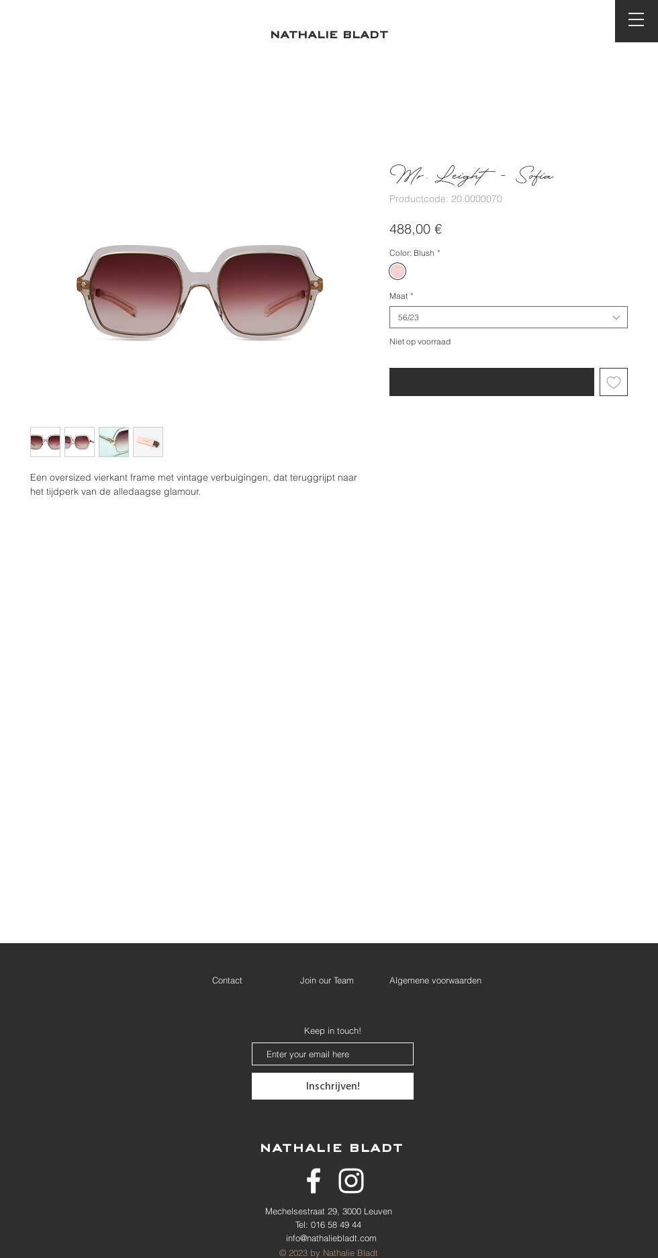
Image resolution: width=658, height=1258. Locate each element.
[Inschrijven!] (333, 1086)
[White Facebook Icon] (313, 1181)
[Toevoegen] (614, 382)
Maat (401, 296)
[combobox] (508, 317)
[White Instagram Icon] (351, 1181)
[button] (636, 19)
